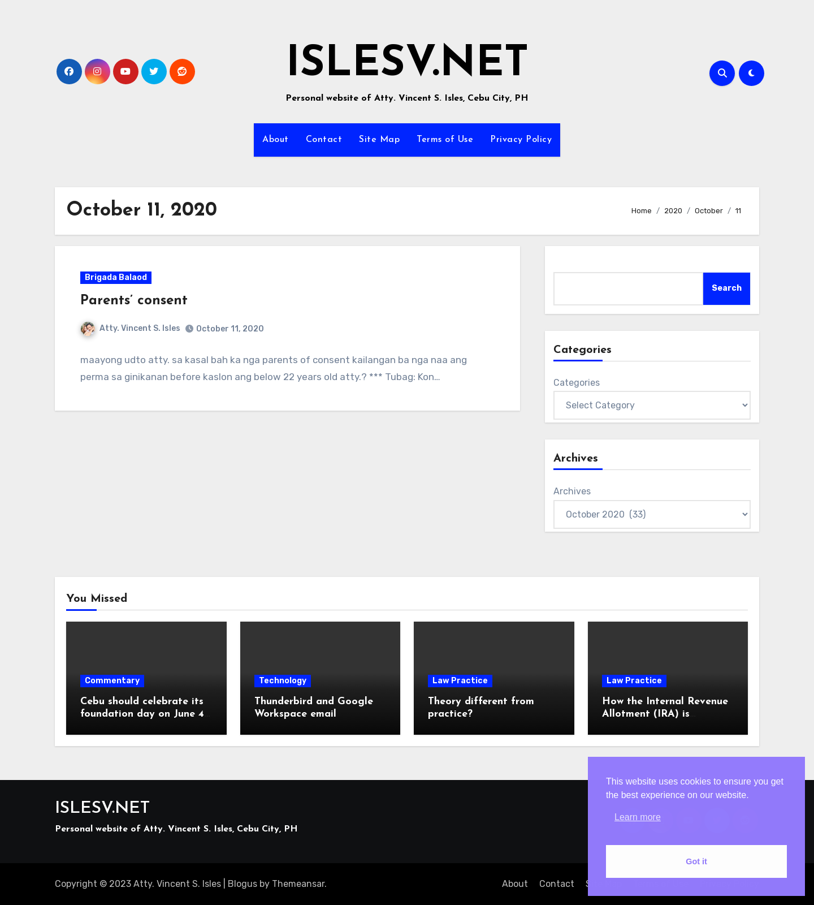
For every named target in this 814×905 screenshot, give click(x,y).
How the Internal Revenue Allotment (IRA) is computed (665, 713)
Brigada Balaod (116, 277)
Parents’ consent (134, 301)
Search (727, 288)
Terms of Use (445, 139)
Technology (282, 681)
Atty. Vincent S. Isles (130, 328)
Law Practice (460, 681)
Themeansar (298, 883)
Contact (324, 139)
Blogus (242, 883)
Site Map (379, 139)
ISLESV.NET (407, 65)
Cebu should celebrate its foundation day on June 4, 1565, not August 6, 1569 (143, 713)
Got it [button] (696, 861)
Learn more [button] (637, 817)
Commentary (112, 681)
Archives (572, 491)
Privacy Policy (521, 139)
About (275, 139)
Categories (576, 382)
